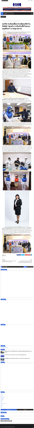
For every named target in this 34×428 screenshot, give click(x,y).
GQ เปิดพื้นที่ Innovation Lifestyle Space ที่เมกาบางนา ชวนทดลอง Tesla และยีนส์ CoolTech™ (17, 358)
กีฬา (1, 402)
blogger (25, 266)
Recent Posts (9, 409)
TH (23, 30)
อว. (12, 20)
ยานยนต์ (2, 398)
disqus (28, 266)
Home (3, 20)
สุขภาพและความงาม (3, 403)
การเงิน (2, 401)
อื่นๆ (1, 406)
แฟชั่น (1, 404)
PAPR (20, 20)
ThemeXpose (5, 426)
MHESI (17, 20)
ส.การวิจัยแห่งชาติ (9, 20)
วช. (6, 20)
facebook (31, 266)
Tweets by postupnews (4, 347)
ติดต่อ (1, 407)
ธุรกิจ (1, 394)
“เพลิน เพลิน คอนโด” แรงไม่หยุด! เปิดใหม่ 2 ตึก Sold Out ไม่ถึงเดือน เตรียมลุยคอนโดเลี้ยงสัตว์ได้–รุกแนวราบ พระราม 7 (18, 352)
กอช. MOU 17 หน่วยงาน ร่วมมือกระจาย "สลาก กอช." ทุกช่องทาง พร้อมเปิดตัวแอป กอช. (15, 354)
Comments (25, 409)
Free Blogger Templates (11, 426)
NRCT (18, 20)
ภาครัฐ (5, 20)
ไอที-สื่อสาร (2, 399)
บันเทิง (1, 400)
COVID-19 (14, 20)
